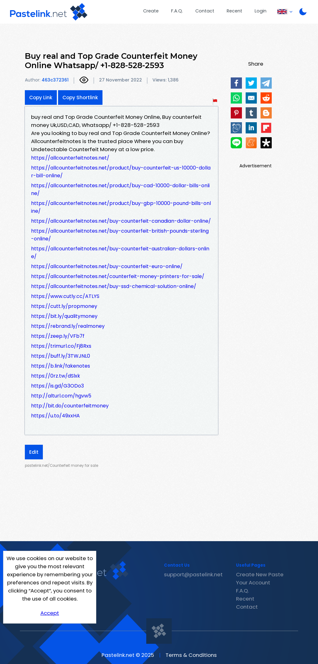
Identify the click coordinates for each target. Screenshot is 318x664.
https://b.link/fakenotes (60, 365)
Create (151, 11)
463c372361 (55, 80)
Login (260, 11)
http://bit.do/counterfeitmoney (70, 405)
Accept (49, 613)
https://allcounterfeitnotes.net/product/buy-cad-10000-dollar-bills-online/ (120, 189)
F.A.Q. (177, 11)
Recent (234, 11)
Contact (204, 11)
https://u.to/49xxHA (55, 415)
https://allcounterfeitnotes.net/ (70, 157)
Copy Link (40, 97)
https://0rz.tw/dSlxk (55, 375)
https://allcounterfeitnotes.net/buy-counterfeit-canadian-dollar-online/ (121, 221)
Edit (34, 452)
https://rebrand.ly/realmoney (68, 326)
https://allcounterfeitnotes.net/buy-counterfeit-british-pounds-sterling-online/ (120, 234)
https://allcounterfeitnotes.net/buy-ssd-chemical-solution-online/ (113, 286)
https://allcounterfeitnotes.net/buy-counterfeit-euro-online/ (107, 266)
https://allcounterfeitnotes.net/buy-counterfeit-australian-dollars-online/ (120, 252)
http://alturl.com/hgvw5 (61, 395)
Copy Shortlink (80, 97)
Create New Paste (260, 574)
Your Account (253, 582)
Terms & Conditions (191, 655)
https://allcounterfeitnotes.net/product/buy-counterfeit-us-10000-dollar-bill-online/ (121, 171)
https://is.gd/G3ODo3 (57, 385)
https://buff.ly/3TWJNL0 (60, 356)
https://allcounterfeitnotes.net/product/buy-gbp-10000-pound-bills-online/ (121, 207)
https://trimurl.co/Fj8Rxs (61, 346)
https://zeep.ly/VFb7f (57, 336)
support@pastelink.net (193, 574)
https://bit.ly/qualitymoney (64, 316)
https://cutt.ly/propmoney (64, 306)
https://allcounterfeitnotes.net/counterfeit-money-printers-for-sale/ (117, 276)
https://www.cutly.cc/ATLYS (65, 296)
